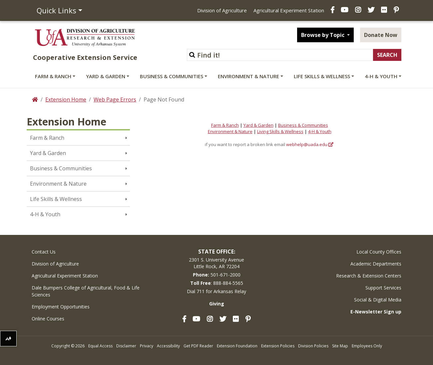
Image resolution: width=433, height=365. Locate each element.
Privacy (146, 346)
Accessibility (168, 346)
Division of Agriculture (222, 10)
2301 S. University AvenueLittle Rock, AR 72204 (216, 263)
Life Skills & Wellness (322, 76)
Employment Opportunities (61, 306)
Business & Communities (171, 76)
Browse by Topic (323, 35)
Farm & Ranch (53, 76)
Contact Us (44, 252)
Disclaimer (126, 346)
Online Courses (48, 318)
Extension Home (65, 99)
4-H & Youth (381, 76)
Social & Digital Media (377, 299)
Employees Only (367, 346)
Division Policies (313, 346)
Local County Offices (378, 252)
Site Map (340, 346)
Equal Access (100, 346)
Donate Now (380, 35)
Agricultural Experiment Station (288, 10)
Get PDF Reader (198, 346)
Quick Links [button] (56, 10)
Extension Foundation (237, 346)
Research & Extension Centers (368, 276)
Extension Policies (277, 346)
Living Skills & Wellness (280, 131)
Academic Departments (375, 264)
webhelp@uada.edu (306, 144)
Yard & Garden (105, 76)
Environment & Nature (248, 76)
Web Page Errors (115, 99)
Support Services (383, 287)
